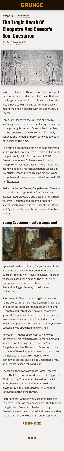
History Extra (15, 132)
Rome (45, 104)
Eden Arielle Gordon (15, 42)
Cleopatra (19, 92)
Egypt (55, 92)
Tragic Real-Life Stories (16, 15)
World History (29, 323)
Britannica (13, 181)
